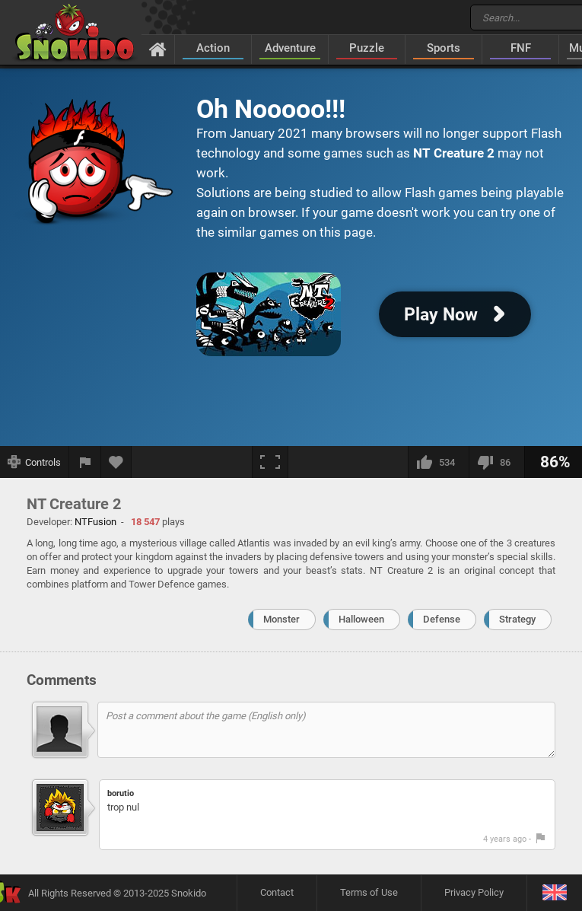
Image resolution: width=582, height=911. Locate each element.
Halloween (361, 619)
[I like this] (438, 462)
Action (213, 48)
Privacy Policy (474, 892)
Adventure (290, 48)
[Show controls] (34, 462)
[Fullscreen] (270, 462)
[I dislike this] (496, 462)
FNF (520, 48)
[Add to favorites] (116, 462)
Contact (277, 892)
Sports (443, 48)
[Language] (554, 893)
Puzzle (366, 48)
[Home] (158, 48)
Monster (281, 619)
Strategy (517, 619)
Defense (441, 619)
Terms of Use (369, 892)
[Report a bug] (85, 462)
